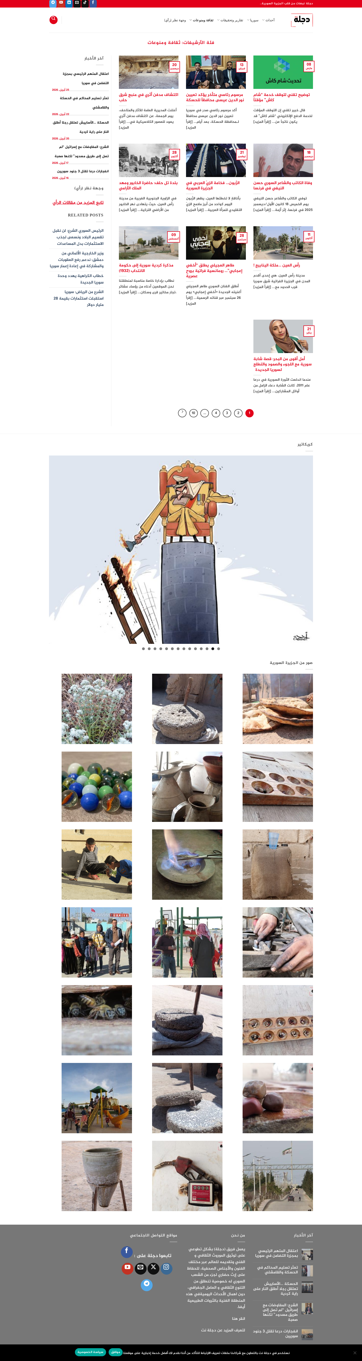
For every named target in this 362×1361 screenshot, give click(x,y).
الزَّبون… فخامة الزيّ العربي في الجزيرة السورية (213, 186)
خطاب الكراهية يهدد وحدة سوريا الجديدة (81, 279)
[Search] (54, 20)
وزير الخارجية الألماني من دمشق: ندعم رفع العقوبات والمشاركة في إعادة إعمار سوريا (77, 260)
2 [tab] (212, 648)
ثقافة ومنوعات (201, 20)
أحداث (268, 20)
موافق (115, 1352)
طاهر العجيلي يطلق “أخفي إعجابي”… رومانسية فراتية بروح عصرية (214, 271)
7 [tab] (184, 648)
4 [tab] (201, 648)
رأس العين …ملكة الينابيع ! (276, 265)
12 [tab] (155, 648)
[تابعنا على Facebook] (93, 4)
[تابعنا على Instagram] (166, 1269)
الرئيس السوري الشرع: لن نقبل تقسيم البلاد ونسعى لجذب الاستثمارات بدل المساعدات (78, 237)
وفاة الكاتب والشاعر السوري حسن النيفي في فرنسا (282, 186)
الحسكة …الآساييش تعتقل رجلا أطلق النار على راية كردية (275, 1289)
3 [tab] (207, 648)
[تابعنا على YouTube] (61, 4)
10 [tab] (166, 648)
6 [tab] (189, 648)
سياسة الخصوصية (90, 1352)
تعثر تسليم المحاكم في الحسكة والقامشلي (277, 1270)
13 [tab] (149, 648)
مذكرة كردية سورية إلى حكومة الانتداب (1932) (146, 268)
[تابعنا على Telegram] (53, 4)
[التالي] (182, 413)
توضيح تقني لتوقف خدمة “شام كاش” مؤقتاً (281, 97)
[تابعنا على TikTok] (85, 4)
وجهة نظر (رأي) (175, 20)
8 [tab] (178, 648)
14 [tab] (143, 648)
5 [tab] (195, 648)
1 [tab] (218, 648)
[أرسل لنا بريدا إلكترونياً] (77, 4)
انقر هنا (238, 1319)
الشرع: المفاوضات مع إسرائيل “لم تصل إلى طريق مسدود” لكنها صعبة (280, 1312)
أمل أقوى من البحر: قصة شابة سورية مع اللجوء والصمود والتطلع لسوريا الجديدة (282, 365)
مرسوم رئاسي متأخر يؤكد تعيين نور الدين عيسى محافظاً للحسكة (215, 97)
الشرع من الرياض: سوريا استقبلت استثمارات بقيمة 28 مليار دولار (79, 298)
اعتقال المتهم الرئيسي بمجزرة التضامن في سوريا (276, 1253)
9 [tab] (172, 648)
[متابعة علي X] (153, 1269)
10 (193, 413)
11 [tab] (160, 648)
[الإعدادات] (355, 1354)
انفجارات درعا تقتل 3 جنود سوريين (83, 171)
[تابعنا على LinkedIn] (69, 4)
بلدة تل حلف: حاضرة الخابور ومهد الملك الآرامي (148, 186)
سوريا (253, 20)
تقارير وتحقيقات (230, 20)
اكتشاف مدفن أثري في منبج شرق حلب (148, 97)
